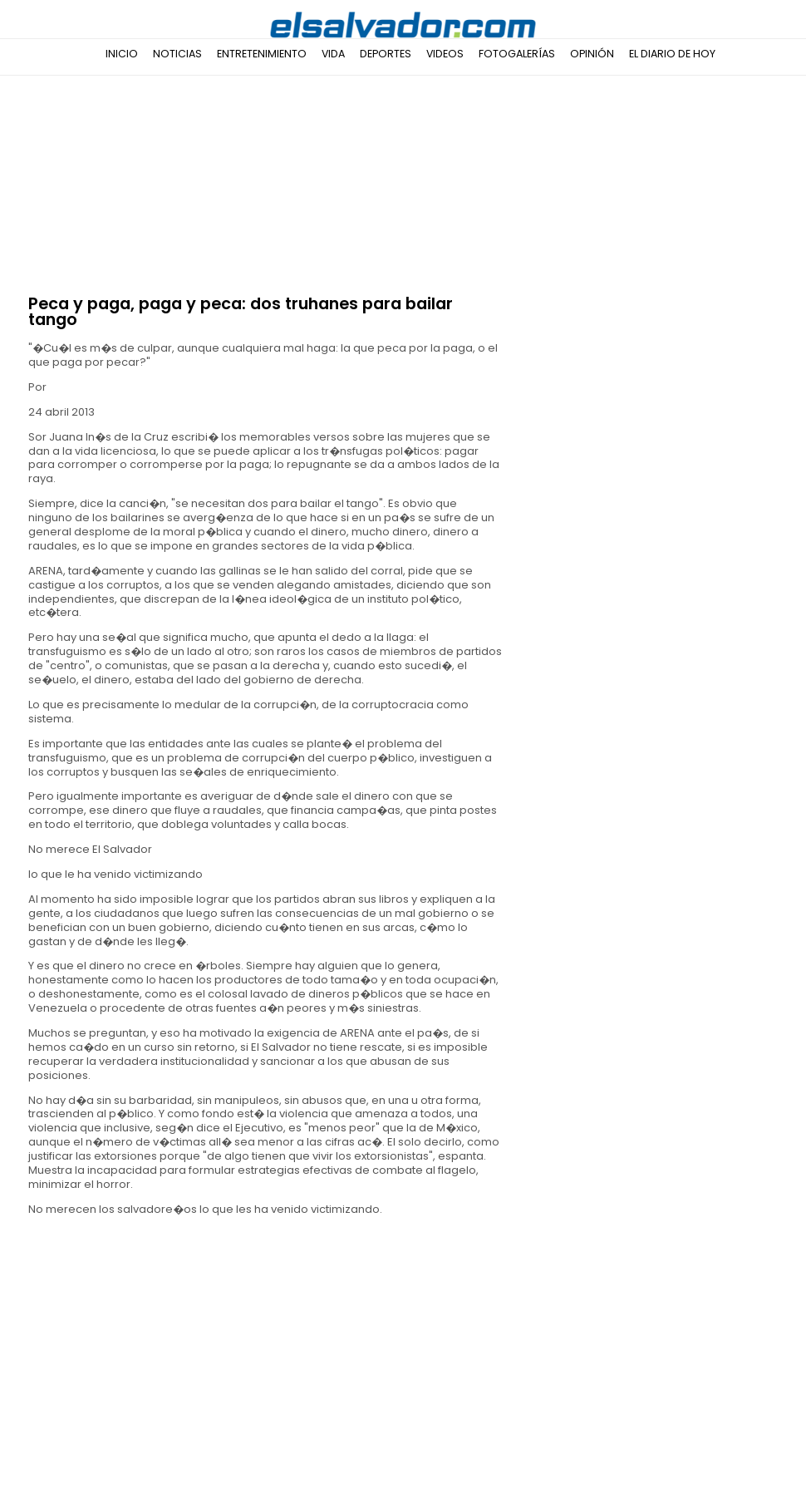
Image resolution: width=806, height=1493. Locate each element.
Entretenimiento (262, 54)
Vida (333, 54)
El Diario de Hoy (672, 54)
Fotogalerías (517, 54)
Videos (445, 54)
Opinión (592, 54)
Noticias (177, 54)
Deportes (385, 54)
